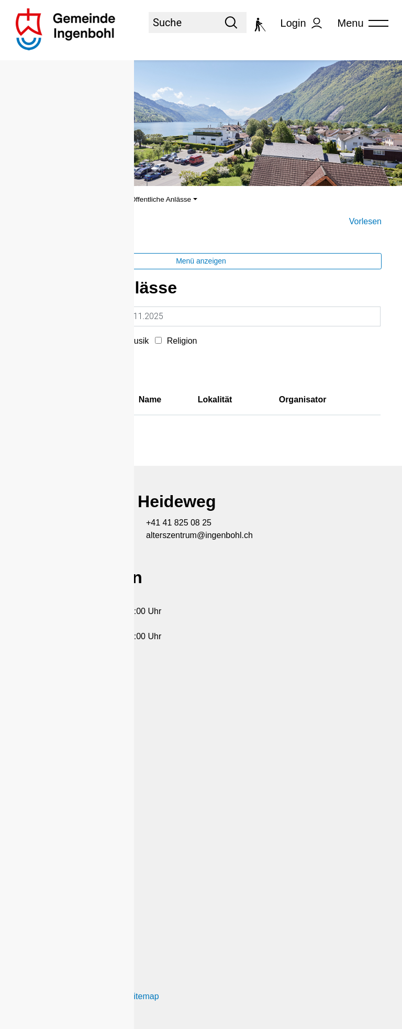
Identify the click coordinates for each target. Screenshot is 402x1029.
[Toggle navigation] (359, 23)
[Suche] (182, 22)
